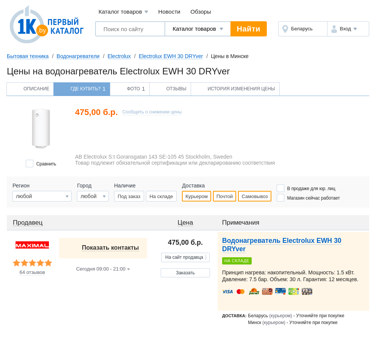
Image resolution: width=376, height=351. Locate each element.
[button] (348, 29)
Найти (248, 29)
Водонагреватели (77, 56)
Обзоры (201, 11)
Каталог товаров (123, 12)
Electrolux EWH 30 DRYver (171, 56)
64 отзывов (32, 272)
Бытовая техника (28, 56)
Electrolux (119, 56)
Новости (169, 11)
